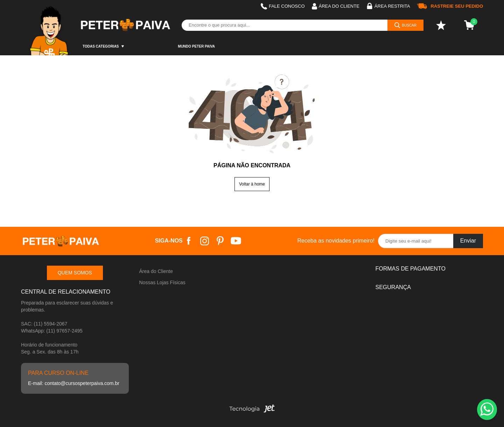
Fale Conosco (283, 6)
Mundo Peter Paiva (196, 46)
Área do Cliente (156, 271)
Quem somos (75, 272)
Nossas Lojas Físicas (162, 282)
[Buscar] (405, 25)
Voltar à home (252, 184)
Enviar (468, 241)
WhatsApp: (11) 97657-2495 (52, 331)
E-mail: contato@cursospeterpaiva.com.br (73, 383)
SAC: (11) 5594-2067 (44, 324)
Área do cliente (335, 6)
